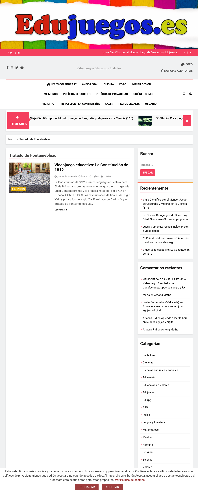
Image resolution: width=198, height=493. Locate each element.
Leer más (61, 209)
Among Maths (162, 295)
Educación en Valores (156, 385)
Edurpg (147, 400)
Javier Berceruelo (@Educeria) (74, 176)
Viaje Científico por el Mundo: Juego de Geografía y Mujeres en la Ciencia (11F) (141, 52)
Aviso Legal (90, 84)
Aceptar (112, 487)
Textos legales (129, 103)
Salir (109, 103)
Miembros (51, 94)
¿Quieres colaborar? (62, 84)
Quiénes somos (143, 94)
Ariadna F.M (150, 318)
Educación (18, 189)
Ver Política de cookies (130, 480)
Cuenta (109, 84)
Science (147, 459)
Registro (48, 103)
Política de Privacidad (112, 94)
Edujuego (148, 392)
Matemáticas (151, 429)
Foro (122, 84)
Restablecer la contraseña (80, 103)
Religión (148, 452)
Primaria (148, 444)
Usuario (150, 103)
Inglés (146, 414)
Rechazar (87, 487)
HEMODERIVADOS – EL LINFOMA (163, 279)
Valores (147, 467)
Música (147, 437)
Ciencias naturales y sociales (160, 370)
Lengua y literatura (154, 422)
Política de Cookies (76, 94)
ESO (145, 407)
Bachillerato (150, 355)
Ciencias (148, 362)
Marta (146, 295)
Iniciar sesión (141, 84)
